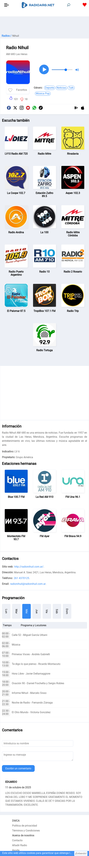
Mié (26, 611)
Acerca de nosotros (23, 835)
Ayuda (15, 850)
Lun (6, 611)
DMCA (15, 820)
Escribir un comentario (18, 768)
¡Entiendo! (81, 853)
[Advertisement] (44, 24)
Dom (67, 611)
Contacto (17, 840)
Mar (16, 611)
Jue (36, 611)
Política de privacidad (24, 825)
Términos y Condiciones (26, 830)
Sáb (56, 611)
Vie (46, 611)
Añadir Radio (19, 845)
